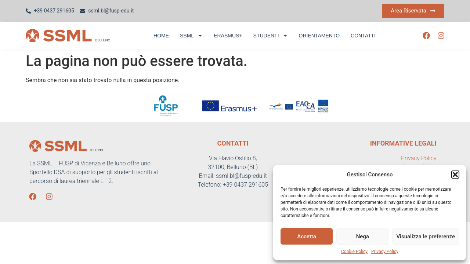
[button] (455, 174)
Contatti (363, 35)
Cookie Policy (354, 251)
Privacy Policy (384, 251)
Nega (362, 236)
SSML (191, 35)
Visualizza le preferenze (425, 236)
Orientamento (319, 35)
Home (161, 35)
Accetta (306, 236)
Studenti (270, 35)
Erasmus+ (228, 35)
